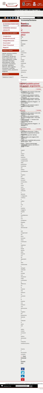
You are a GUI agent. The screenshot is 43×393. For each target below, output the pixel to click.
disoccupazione (6, 62)
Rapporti (6, 47)
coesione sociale (6, 69)
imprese (4, 53)
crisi (15, 58)
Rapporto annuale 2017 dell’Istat (29, 135)
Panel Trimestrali (8, 45)
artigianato (5, 71)
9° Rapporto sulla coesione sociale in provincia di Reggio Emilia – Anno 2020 (30, 95)
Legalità (6, 30)
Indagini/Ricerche (8, 40)
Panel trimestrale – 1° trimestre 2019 (30, 119)
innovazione (5, 68)
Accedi (41, 388)
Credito (15, 59)
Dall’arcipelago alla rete (26, 121)
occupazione (5, 56)
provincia (9, 53)
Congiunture (7, 36)
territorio (14, 53)
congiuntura (9, 55)
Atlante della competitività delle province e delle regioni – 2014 (30, 141)
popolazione (15, 69)
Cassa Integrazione (7, 59)
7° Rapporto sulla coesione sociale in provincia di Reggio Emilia (30, 105)
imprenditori (5, 60)
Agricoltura (11, 65)
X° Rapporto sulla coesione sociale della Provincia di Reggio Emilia (30, 92)
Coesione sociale (9, 28)
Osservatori (6, 43)
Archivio (39, 89)
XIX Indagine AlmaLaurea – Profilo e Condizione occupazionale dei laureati (30, 132)
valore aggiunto (11, 66)
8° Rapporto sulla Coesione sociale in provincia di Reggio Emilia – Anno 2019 (30, 99)
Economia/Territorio (11, 24)
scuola (12, 62)
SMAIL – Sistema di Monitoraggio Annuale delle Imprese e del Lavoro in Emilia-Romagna (30, 145)
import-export (9, 58)
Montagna (11, 60)
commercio (5, 63)
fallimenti (4, 66)
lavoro (3, 55)
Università (11, 68)
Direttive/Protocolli (9, 38)
